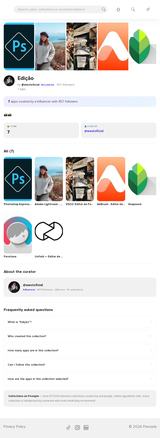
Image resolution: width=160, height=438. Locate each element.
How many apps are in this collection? (80, 350)
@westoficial (30, 84)
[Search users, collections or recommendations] (61, 9)
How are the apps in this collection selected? (80, 379)
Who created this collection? (80, 336)
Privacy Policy (14, 426)
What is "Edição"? (80, 322)
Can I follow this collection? (80, 364)
